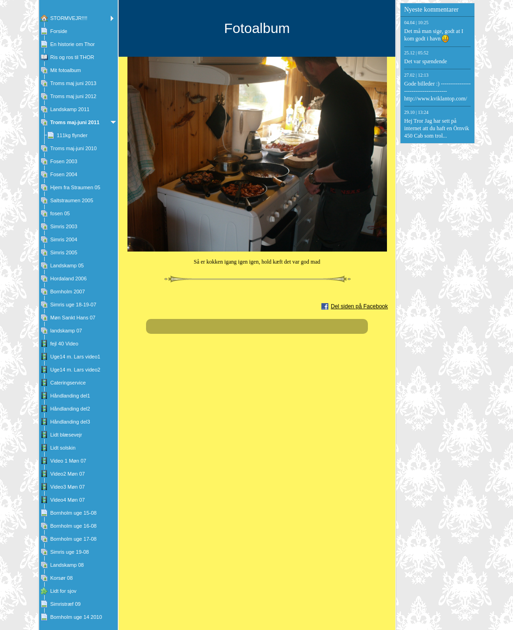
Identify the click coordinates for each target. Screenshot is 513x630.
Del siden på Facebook (359, 306)
